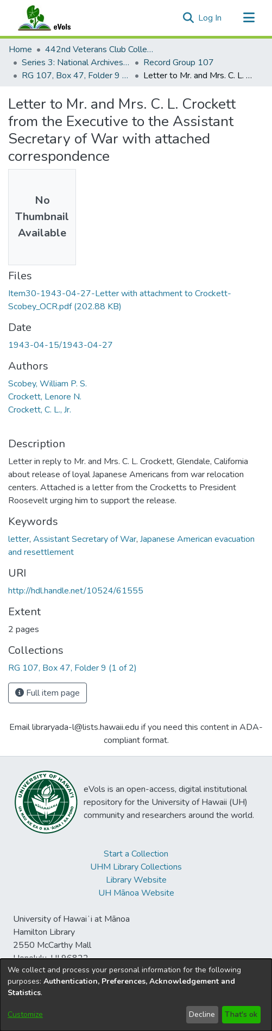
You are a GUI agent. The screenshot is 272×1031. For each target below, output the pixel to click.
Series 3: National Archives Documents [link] (76, 62)
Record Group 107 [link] (178, 62)
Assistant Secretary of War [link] (84, 539)
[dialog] (136, 995)
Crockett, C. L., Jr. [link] (39, 410)
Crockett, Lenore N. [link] (44, 397)
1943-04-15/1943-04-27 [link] (60, 345)
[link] (72, 668)
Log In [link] (210, 18)
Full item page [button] (47, 693)
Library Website (136, 880)
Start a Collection (136, 854)
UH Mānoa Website (136, 893)
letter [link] (18, 539)
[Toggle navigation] (248, 18)
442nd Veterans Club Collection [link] (99, 49)
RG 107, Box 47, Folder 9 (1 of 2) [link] (76, 76)
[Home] (55, 18)
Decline (202, 1014)
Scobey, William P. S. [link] (47, 384)
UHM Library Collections (136, 867)
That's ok (241, 1014)
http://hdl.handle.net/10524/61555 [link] (75, 591)
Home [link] (20, 49)
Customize (25, 1014)
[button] (188, 17)
